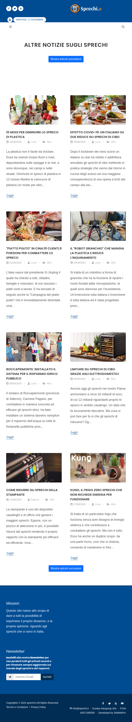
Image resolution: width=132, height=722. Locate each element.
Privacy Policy (38, 707)
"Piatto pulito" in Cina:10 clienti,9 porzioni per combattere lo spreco (34, 253)
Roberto (33, 499)
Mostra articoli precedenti (66, 59)
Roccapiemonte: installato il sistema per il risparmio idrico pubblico (32, 374)
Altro (47, 141)
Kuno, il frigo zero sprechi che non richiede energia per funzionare (96, 494)
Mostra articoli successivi (66, 568)
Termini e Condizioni (17, 707)
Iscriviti (47, 676)
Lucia (32, 141)
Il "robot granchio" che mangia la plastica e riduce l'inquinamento (97, 253)
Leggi (10, 195)
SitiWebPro (120, 712)
